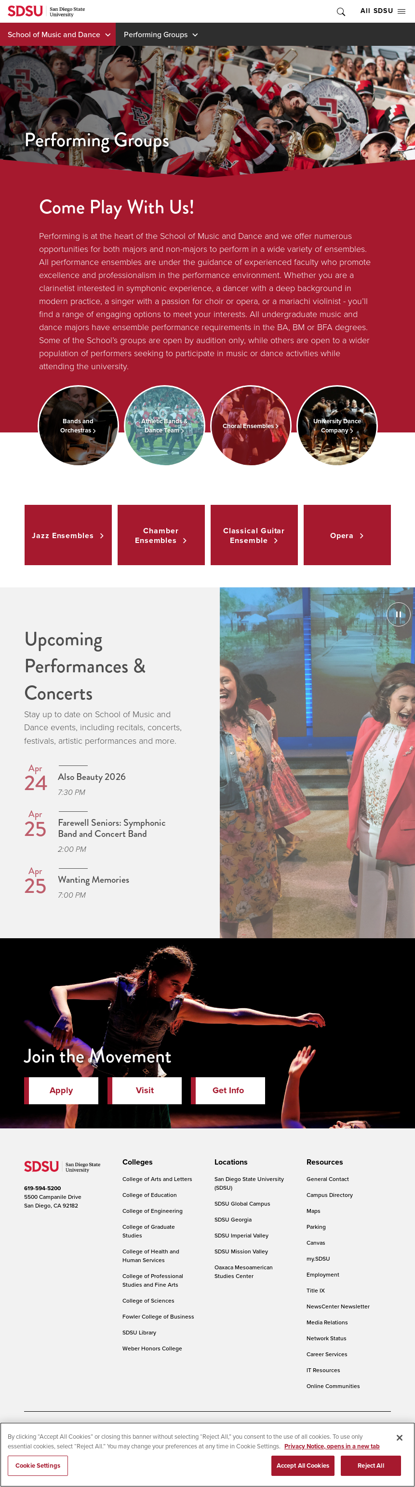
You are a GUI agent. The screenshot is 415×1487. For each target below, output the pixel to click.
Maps (314, 1211)
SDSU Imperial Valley (241, 1235)
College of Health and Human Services (150, 1255)
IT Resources (323, 1370)
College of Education (149, 1195)
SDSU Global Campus (242, 1203)
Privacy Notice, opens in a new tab (332, 1446)
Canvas (316, 1242)
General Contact (328, 1179)
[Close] (399, 1437)
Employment (323, 1274)
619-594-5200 (42, 1188)
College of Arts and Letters (157, 1179)
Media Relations (327, 1322)
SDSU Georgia (233, 1219)
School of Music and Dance (54, 34)
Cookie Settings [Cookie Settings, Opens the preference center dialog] (37, 1465)
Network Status (327, 1338)
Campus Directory (330, 1195)
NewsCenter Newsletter (338, 1306)
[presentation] (136, 1162)
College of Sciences (148, 1300)
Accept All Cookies (303, 1465)
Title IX (316, 1290)
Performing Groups (155, 34)
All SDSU (383, 11)
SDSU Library (139, 1332)
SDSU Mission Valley (241, 1251)
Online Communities (333, 1386)
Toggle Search (340, 11)
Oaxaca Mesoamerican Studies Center (243, 1271)
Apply (61, 1090)
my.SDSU (318, 1258)
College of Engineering (152, 1211)
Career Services (327, 1354)
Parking (316, 1227)
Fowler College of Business (158, 1316)
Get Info (228, 1090)
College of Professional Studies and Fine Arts (152, 1280)
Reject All (371, 1465)
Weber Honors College (152, 1348)
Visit (145, 1090)
